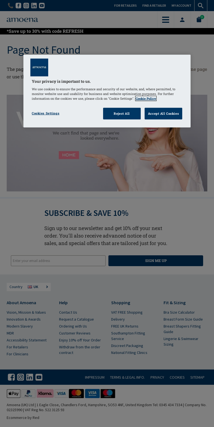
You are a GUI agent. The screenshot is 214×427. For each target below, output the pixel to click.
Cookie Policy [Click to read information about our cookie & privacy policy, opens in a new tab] (146, 98)
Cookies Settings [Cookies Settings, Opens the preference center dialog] (45, 113)
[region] (107, 91)
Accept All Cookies (163, 113)
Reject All (122, 113)
